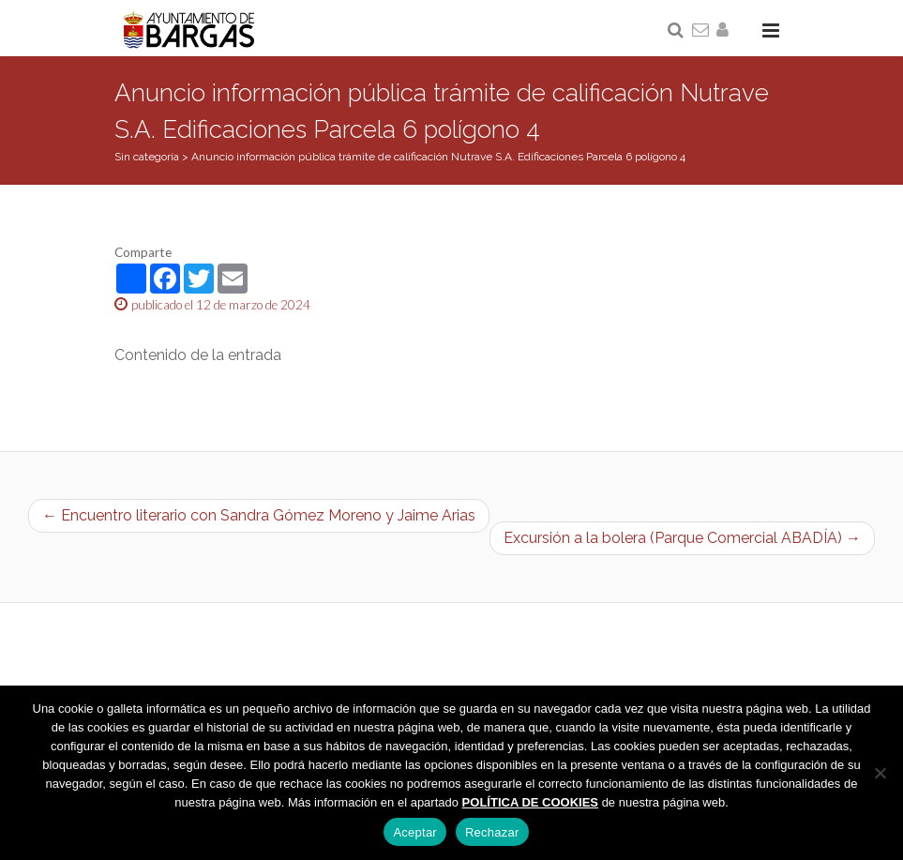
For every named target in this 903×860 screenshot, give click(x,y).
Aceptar (415, 832)
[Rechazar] (879, 772)
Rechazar (492, 832)
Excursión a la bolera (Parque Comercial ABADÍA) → (682, 538)
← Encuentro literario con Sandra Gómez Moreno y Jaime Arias (258, 515)
